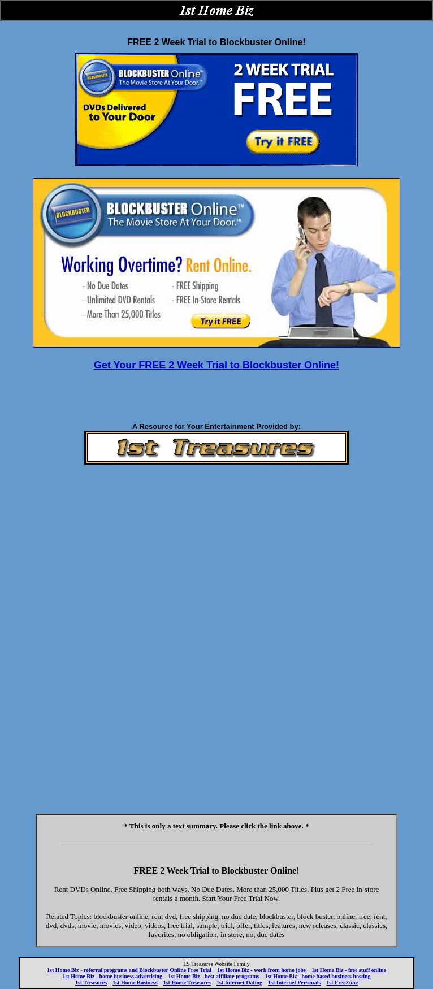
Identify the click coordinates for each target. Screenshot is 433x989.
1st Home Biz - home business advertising (112, 976)
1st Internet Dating (239, 982)
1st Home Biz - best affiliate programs (213, 976)
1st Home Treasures (187, 982)
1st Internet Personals (294, 982)
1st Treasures (91, 982)
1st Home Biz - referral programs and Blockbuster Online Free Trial (129, 970)
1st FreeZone (342, 982)
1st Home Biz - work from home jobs (261, 970)
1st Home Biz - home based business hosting (318, 976)
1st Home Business (134, 982)
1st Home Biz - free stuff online (348, 970)
